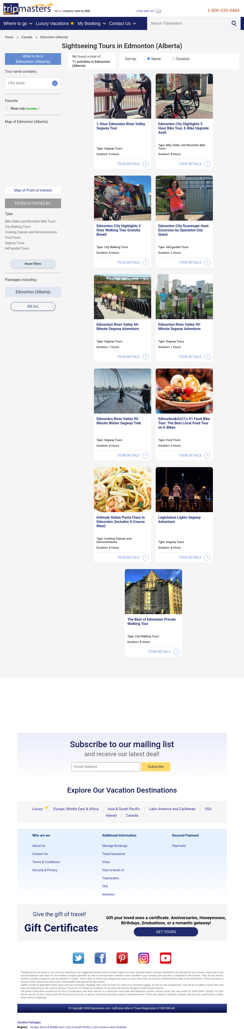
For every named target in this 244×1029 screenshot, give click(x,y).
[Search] (187, 23)
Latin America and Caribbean (172, 809)
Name (156, 59)
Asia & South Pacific (124, 809)
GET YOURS (166, 931)
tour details (133, 164)
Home (9, 37)
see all (40, 306)
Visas (106, 862)
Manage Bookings (114, 846)
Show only (25, 108)
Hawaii (111, 815)
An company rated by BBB (72, 11)
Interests (108, 894)
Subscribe (156, 767)
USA (208, 809)
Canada (27, 37)
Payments (179, 846)
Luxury (38, 809)
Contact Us (40, 854)
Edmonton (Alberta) (54, 37)
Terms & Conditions (46, 862)
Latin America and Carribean (110, 1027)
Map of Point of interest (33, 190)
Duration (183, 59)
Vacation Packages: (29, 1022)
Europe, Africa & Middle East (47, 1027)
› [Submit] (55, 83)
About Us (38, 846)
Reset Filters (33, 263)
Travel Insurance (113, 854)
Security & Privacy (44, 870)
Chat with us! (148, 11)
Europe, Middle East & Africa (76, 809)
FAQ (105, 886)
